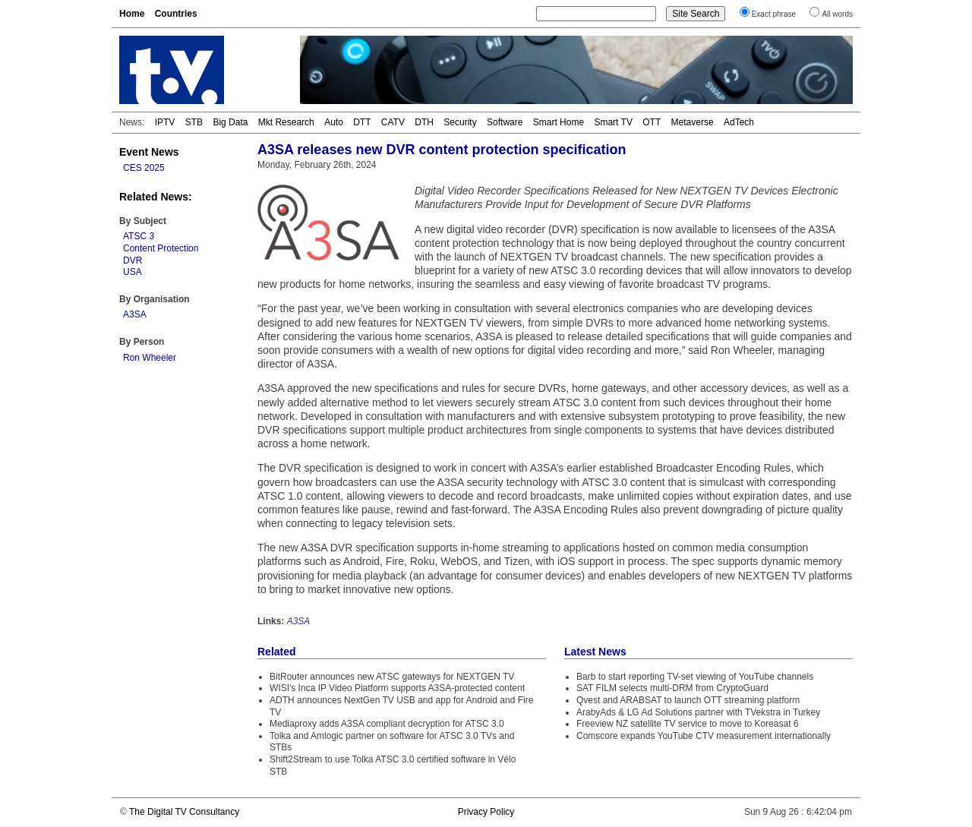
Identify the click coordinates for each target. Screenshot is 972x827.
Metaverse (692, 122)
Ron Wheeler (149, 357)
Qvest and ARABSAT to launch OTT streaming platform (688, 700)
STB (194, 122)
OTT (651, 122)
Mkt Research (286, 122)
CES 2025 (144, 168)
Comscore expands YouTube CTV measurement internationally (703, 736)
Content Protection (160, 248)
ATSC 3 (138, 236)
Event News (149, 152)
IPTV (165, 122)
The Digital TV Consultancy (184, 811)
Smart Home (558, 122)
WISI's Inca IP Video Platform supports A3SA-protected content (397, 688)
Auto (333, 122)
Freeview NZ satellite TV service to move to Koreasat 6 (687, 723)
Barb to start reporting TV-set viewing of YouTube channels (694, 676)
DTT (362, 122)
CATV (393, 122)
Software (504, 122)
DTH (424, 122)
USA (132, 272)
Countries (176, 13)
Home (131, 13)
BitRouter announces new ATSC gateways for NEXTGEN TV (392, 676)
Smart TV (613, 122)
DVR (132, 260)
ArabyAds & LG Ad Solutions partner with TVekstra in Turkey (698, 712)
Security (459, 122)
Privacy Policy (486, 811)
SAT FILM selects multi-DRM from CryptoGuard (672, 688)
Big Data (230, 122)
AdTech (739, 122)
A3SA (135, 314)
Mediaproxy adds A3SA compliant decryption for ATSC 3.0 (387, 723)
